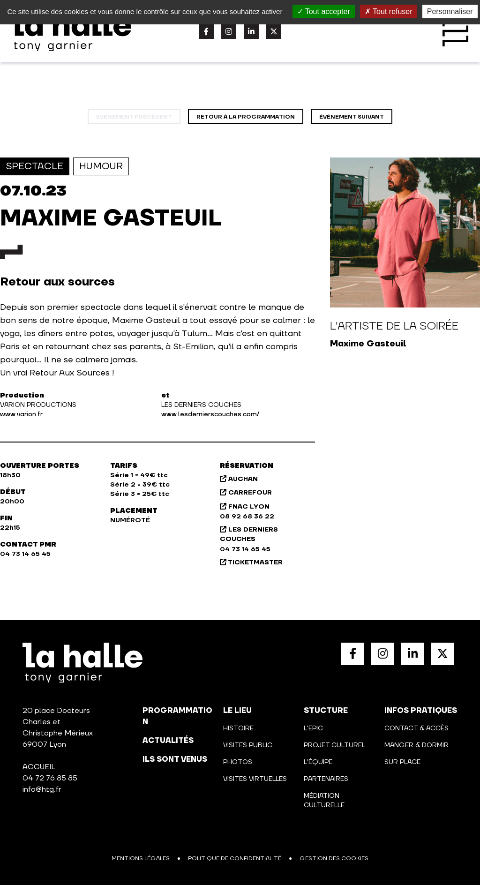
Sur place (402, 762)
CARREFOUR (246, 492)
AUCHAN (239, 479)
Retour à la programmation (245, 116)
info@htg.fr (41, 789)
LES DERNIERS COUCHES (249, 534)
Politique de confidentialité (234, 858)
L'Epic (313, 728)
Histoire (238, 728)
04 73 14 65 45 (245, 549)
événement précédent (134, 116)
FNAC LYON (245, 506)
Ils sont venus (174, 759)
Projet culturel (334, 745)
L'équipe (318, 762)
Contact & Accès (416, 728)
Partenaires (326, 779)
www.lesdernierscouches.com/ (210, 414)
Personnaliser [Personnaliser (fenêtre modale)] (450, 11)
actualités (168, 740)
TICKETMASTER (251, 562)
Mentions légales (141, 858)
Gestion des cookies (334, 858)
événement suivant (351, 116)
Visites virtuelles (255, 779)
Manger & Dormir (416, 745)
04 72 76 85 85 (49, 778)
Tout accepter (323, 11)
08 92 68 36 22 (247, 516)
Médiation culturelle (324, 801)
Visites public (247, 745)
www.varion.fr (21, 414)
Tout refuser (388, 11)
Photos (237, 762)
